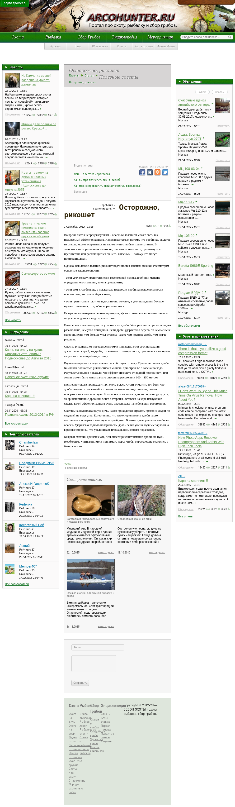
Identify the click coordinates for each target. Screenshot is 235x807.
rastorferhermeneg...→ (192, 344)
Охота (17, 37)
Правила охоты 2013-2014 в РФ (29, 414)
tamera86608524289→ (192, 433)
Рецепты (106, 741)
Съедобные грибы (95, 733)
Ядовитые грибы (95, 741)
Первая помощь (106, 727)
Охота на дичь (72, 717)
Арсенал (55, 46)
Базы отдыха (105, 720)
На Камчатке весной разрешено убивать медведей (36, 79)
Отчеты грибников (95, 749)
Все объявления (189, 325)
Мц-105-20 (186, 236)
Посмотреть (223, 125)
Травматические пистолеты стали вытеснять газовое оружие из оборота (35, 229)
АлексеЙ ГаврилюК (34, 484)
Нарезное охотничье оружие (27, 377)
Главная (74, 75)
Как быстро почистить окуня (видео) (97, 179)
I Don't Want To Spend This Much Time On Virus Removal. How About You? (202, 395)
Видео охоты (73, 739)
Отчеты (122, 46)
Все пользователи (17, 584)
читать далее (106, 552)
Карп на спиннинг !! (20, 396)
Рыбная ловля (84, 723)
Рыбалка (53, 37)
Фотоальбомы (166, 46)
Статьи (89, 75)
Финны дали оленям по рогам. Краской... (38, 126)
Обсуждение (12, 114)
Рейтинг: (25, 446)
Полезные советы (76, 467)
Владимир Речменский (36, 463)
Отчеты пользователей (200, 336)
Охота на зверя (72, 729)
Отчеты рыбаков (84, 751)
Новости (16, 67)
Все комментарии (16, 423)
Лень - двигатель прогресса (92, 174)
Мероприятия (160, 37)
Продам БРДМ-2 (190, 293)
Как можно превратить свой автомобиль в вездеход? (107, 185)
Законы (106, 714)
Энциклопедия (124, 37)
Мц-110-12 (186, 202)
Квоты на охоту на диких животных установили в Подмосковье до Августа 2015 (26, 180)
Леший (24, 546)
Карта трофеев (144, 46)
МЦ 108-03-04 (189, 169)
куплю (202, 92)
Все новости (13, 320)
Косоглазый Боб (31, 525)
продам (219, 92)
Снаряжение (74, 780)
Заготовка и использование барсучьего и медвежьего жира (90, 520)
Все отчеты (185, 516)
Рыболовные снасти (84, 731)
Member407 (28, 566)
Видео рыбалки (84, 716)
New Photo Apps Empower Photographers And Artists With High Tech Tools (201, 442)
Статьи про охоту (73, 772)
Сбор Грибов (88, 37)
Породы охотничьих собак (74, 788)
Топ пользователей (24, 434)
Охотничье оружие (74, 763)
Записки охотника (74, 747)
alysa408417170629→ (192, 386)
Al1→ (181, 476)
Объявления (100, 46)
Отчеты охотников (74, 755)
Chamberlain (28, 442)
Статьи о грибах (94, 723)
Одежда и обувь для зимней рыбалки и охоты (90, 594)
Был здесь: (26, 450)
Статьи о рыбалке (84, 741)
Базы (78, 46)
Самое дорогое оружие (38, 273)
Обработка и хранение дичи (135, 518)
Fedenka (25, 504)
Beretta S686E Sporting (195, 265)
